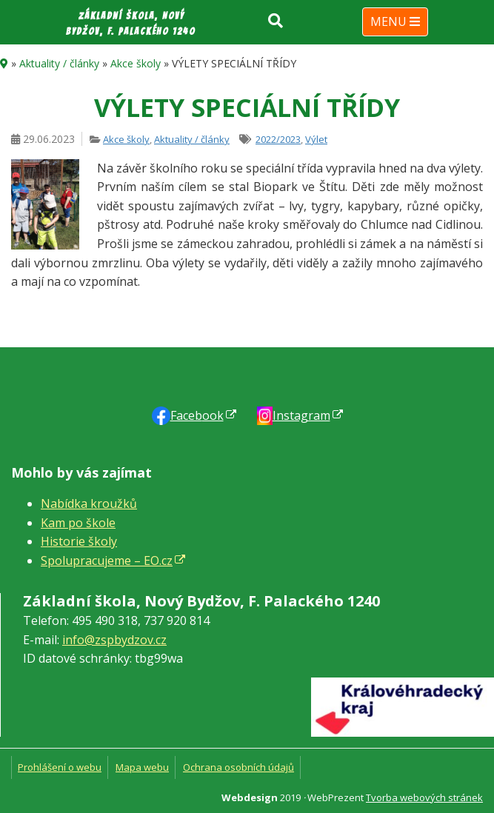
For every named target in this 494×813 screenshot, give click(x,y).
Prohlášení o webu (59, 767)
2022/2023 (278, 139)
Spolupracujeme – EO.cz (107, 560)
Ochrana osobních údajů (238, 767)
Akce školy (135, 63)
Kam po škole (78, 523)
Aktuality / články (59, 63)
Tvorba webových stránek (424, 797)
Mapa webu (142, 767)
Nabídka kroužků (89, 503)
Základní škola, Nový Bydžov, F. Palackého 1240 (131, 23)
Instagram (301, 415)
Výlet (316, 139)
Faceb (197, 415)
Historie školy (79, 541)
